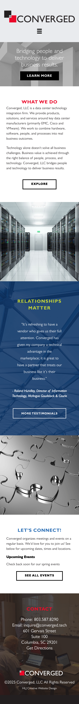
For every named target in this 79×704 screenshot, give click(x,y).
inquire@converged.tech (45, 625)
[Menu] (39, 31)
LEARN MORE (39, 76)
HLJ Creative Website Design (39, 688)
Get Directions (39, 648)
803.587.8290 (46, 620)
